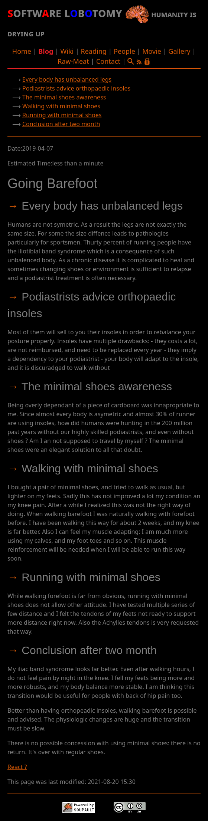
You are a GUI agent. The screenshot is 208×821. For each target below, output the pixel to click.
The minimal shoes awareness (64, 97)
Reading (93, 51)
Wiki (67, 51)
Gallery (179, 51)
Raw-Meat (73, 61)
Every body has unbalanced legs (66, 79)
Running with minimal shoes (61, 115)
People (124, 51)
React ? (17, 767)
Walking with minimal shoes (61, 106)
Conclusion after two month (61, 124)
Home (21, 51)
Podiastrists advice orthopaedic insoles (76, 88)
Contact (108, 61)
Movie (151, 51)
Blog (45, 51)
